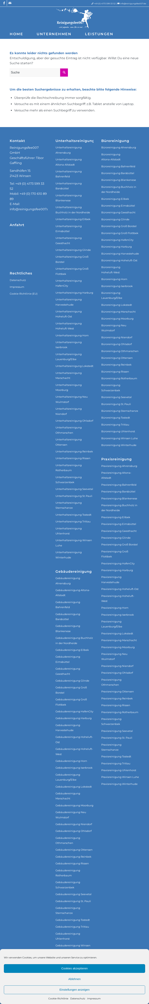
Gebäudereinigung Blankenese (67, 628)
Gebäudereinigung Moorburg (74, 805)
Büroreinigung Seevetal (116, 397)
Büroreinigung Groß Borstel (119, 226)
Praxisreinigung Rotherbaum (119, 712)
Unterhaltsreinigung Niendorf (68, 411)
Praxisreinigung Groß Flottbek (114, 554)
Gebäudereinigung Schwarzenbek (67, 885)
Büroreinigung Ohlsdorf (116, 344)
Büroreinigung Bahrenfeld (118, 166)
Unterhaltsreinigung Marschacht (68, 375)
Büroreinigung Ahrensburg (118, 147)
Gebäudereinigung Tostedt (72, 919)
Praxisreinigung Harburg (117, 570)
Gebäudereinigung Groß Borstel (71, 690)
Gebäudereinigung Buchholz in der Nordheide (74, 640)
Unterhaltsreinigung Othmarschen (68, 430)
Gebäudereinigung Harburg (73, 718)
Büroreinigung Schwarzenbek (110, 388)
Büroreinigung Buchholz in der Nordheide (118, 189)
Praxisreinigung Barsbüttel (118, 491)
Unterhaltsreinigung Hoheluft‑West (68, 326)
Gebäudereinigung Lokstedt (73, 786)
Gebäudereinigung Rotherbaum (67, 873)
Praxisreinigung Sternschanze (111, 747)
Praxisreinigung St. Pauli (116, 737)
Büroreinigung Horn (114, 279)
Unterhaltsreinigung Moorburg (68, 387)
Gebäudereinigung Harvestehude (67, 728)
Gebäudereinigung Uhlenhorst (67, 936)
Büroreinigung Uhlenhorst (118, 431)
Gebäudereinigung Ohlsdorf (73, 830)
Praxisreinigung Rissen (115, 705)
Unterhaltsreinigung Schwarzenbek (68, 480)
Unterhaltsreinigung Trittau (73, 521)
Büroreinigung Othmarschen (120, 351)
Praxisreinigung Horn (114, 607)
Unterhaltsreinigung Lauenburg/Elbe (68, 357)
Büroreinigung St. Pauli (116, 404)
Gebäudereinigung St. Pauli (73, 901)
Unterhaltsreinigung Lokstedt (74, 365)
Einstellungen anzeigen (74, 989)
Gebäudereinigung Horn (71, 760)
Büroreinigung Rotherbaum (119, 378)
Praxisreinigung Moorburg (118, 647)
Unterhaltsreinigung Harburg (74, 292)
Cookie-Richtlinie (58, 998)
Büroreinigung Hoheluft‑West (110, 270)
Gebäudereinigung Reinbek (73, 856)
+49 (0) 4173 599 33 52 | (107, 3)
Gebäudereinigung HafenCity (74, 711)
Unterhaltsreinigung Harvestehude (68, 302)
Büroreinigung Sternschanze (119, 410)
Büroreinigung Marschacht (118, 311)
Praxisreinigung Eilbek (115, 517)
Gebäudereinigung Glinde (72, 680)
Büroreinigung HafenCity (117, 239)
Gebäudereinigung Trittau (72, 926)
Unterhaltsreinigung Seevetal (74, 488)
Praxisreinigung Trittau (115, 763)
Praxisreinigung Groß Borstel (119, 544)
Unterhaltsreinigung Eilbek (72, 219)
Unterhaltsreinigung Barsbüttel (68, 186)
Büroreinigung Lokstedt (116, 304)
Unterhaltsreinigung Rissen (72, 458)
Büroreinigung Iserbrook (117, 286)
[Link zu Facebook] (4, 3)
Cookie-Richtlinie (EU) (23, 293)
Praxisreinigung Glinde (116, 537)
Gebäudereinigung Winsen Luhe (72, 948)
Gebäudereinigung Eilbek (72, 649)
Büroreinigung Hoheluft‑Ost (119, 260)
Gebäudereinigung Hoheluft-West (74, 751)
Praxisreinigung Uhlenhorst (118, 770)
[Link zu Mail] (10, 3)
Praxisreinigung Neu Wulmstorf (114, 656)
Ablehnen (74, 979)
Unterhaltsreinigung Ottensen (68, 442)
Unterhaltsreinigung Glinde (73, 249)
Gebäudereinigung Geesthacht (67, 671)
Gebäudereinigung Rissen (72, 863)
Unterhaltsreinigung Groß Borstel (71, 259)
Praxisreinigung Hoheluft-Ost (120, 588)
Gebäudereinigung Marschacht (67, 796)
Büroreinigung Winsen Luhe (119, 438)
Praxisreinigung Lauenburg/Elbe (111, 624)
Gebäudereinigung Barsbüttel (67, 617)
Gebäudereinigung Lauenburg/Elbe (67, 777)
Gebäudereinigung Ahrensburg (67, 581)
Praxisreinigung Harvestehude (111, 579)
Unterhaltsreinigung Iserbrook (68, 345)
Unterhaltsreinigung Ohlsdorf (74, 420)
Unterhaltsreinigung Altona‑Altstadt (68, 162)
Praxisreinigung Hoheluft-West (117, 598)
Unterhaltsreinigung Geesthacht (68, 240)
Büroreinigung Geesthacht (118, 212)
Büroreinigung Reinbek (116, 364)
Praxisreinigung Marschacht (119, 640)
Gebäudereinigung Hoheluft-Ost (74, 739)
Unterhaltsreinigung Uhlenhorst (68, 531)
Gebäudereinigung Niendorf (73, 824)
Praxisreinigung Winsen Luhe (120, 776)
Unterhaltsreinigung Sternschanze (68, 505)
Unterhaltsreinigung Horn (72, 335)
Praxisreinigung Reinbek (117, 698)
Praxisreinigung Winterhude (119, 783)
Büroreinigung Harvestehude (120, 253)
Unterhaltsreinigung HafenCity (68, 283)
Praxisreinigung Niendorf (117, 665)
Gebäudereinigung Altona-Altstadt (72, 593)
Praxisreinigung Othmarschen (111, 682)
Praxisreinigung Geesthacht (119, 530)
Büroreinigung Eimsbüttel (118, 205)
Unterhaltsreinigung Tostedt (73, 514)
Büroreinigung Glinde (115, 219)
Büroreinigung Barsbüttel (117, 173)
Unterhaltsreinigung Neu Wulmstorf (71, 399)
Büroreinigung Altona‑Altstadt (110, 157)
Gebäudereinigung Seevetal (73, 894)
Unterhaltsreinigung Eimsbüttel (68, 229)
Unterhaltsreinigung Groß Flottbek (71, 271)
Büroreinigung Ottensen (117, 357)
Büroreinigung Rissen (115, 371)
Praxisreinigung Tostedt (116, 756)
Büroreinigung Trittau (115, 424)
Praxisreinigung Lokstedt (117, 633)
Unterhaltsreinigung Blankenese (68, 198)
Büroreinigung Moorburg (117, 318)
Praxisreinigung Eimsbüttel (118, 523)
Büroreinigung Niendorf (116, 337)
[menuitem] (16, 34)
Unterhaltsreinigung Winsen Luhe (73, 543)
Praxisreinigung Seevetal (117, 730)
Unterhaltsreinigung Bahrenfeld (68, 174)
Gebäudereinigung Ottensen (74, 849)
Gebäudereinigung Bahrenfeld (67, 605)
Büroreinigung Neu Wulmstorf (113, 328)
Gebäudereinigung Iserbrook (74, 767)
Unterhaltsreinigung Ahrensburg (68, 150)
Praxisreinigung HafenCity (118, 563)
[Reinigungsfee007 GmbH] (74, 18)
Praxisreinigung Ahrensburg (119, 465)
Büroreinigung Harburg (116, 246)
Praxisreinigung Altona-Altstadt (116, 475)
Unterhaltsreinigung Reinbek (74, 451)
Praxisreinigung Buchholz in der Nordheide (119, 508)
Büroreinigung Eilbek (115, 198)
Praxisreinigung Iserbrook (117, 614)
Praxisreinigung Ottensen (117, 691)
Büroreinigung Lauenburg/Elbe (111, 295)
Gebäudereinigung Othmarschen (67, 840)
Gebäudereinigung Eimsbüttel (67, 659)
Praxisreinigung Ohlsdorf (117, 672)
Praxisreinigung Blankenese (119, 498)
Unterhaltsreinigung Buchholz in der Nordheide (72, 210)
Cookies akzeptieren (74, 968)
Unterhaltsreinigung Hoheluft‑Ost (68, 314)
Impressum (94, 998)
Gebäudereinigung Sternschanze (67, 910)
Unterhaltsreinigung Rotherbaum (68, 468)
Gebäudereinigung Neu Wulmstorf (70, 815)
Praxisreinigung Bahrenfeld (118, 484)
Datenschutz (77, 998)
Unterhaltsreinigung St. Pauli (73, 495)
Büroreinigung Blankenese (118, 179)
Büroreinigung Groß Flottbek (119, 233)
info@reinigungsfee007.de (133, 3)
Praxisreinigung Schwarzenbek (111, 721)
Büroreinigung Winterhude (118, 445)
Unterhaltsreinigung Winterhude (68, 555)
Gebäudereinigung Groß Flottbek (71, 702)
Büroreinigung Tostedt (115, 417)
